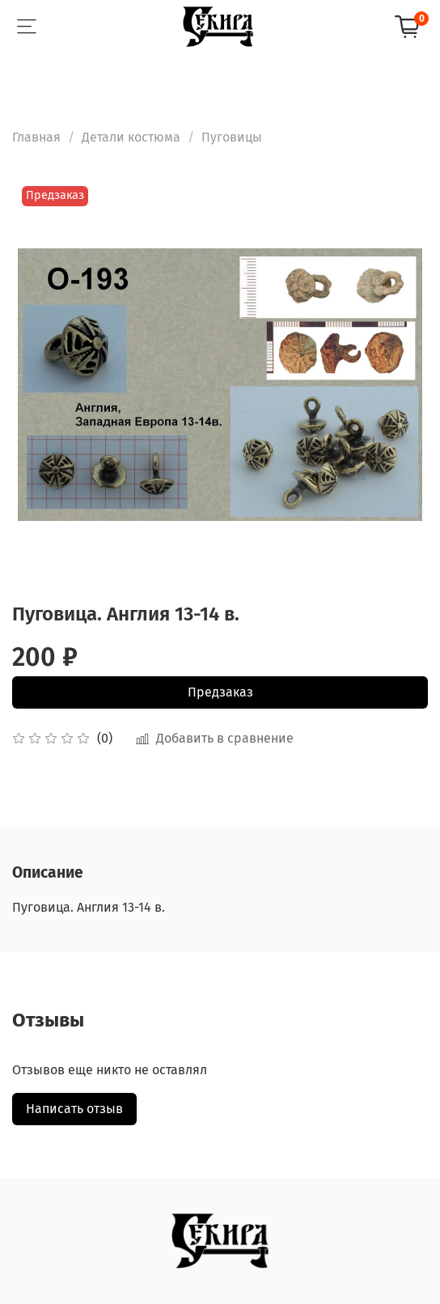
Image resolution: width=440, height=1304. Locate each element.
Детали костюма (131, 137)
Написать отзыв (74, 1108)
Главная (36, 137)
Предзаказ (220, 692)
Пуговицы (231, 137)
